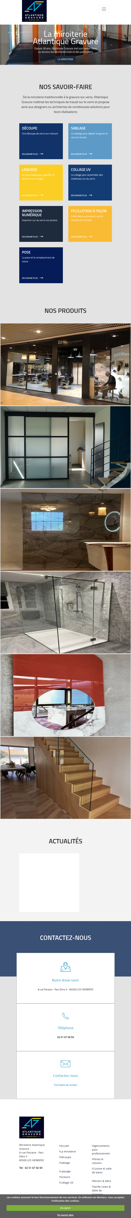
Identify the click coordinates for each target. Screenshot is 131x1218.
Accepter (65, 1207)
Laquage (65, 1171)
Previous (20, 44)
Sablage (64, 1162)
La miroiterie (65, 59)
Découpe (65, 1157)
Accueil (64, 1146)
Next (111, 44)
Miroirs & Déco (101, 1181)
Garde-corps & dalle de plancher (101, 1190)
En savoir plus (65, 1215)
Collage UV (66, 1182)
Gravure (64, 1177)
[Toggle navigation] (104, 9)
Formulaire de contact (65, 1085)
